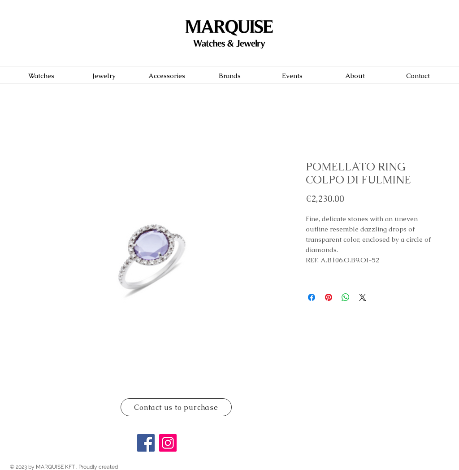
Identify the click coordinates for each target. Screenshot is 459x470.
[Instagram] (168, 443)
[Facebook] (146, 443)
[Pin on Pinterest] (328, 297)
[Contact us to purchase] (176, 407)
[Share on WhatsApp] (345, 297)
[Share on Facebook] (311, 297)
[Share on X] (362, 297)
